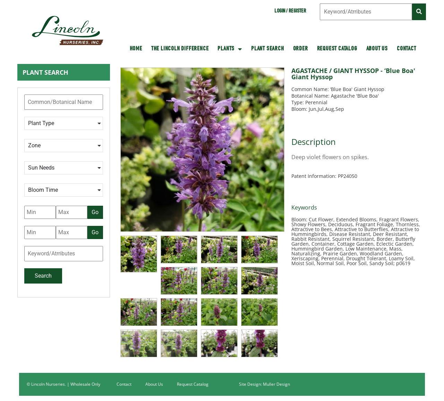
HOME (136, 49)
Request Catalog (337, 49)
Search (43, 275)
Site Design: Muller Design (264, 384)
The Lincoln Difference (180, 49)
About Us (377, 49)
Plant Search (267, 49)
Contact (406, 49)
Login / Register (290, 11)
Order (300, 49)
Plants (229, 49)
